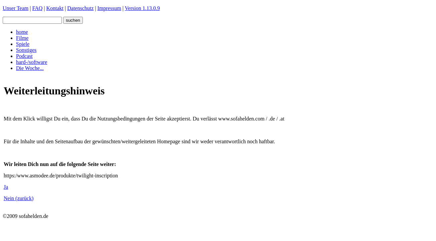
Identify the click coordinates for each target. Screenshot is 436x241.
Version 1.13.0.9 (142, 8)
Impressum (109, 8)
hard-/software (31, 62)
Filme (22, 38)
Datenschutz (80, 8)
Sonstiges (26, 50)
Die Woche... (30, 68)
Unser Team (15, 8)
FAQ (37, 8)
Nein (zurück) (18, 198)
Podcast (24, 56)
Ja (6, 187)
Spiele (22, 44)
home (22, 32)
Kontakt (54, 8)
